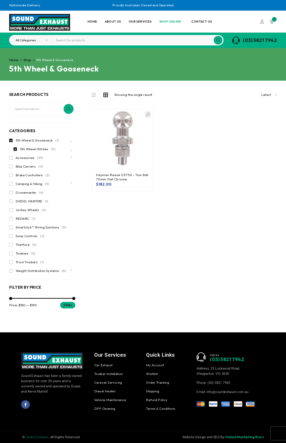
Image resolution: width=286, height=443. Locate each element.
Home (14, 60)
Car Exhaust (103, 365)
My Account (155, 365)
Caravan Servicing (108, 382)
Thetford (26, 245)
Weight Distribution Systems (41, 271)
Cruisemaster (30, 192)
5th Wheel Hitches (38, 149)
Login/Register (262, 21)
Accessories (29, 158)
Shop (27, 60)
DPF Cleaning (104, 408)
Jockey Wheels (31, 210)
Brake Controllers (33, 175)
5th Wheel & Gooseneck (37, 140)
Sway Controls (30, 236)
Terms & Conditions (160, 408)
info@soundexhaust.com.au (228, 392)
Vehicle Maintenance (110, 400)
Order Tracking (157, 382)
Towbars (25, 253)
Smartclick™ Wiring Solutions (41, 227)
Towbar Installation (108, 374)
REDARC (25, 219)
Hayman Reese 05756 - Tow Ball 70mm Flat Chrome (122, 177)
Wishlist (152, 374)
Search (69, 109)
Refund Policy (156, 400)
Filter (68, 305)
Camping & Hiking (32, 184)
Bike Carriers (29, 166)
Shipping (152, 391)
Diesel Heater (105, 391)
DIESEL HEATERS (32, 201)
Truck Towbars (30, 262)
